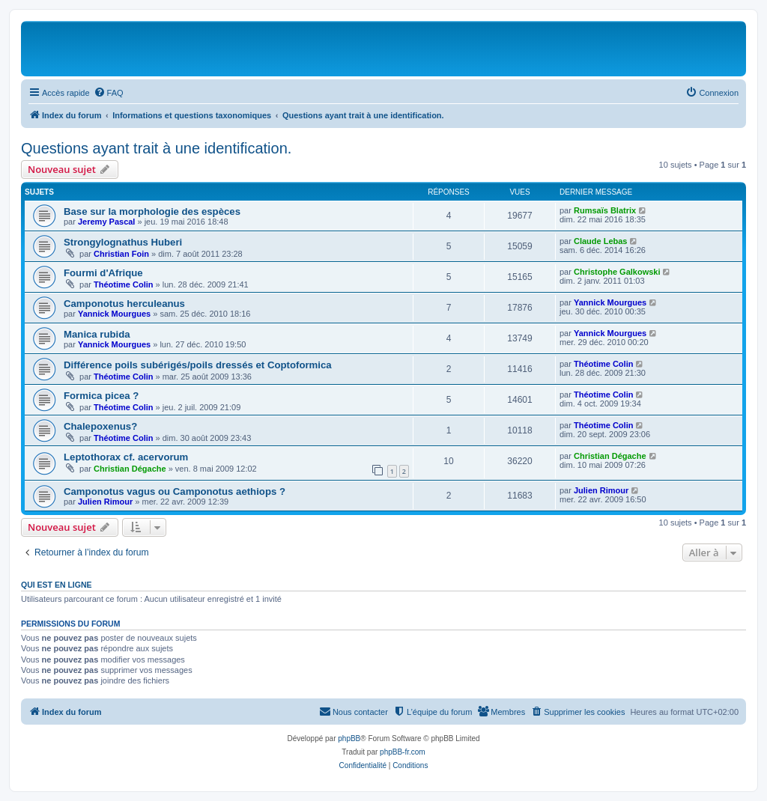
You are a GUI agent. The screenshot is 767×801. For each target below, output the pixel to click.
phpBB (349, 738)
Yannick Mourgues (114, 313)
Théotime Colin (123, 284)
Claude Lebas (601, 241)
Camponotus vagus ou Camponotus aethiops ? (174, 491)
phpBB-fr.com (402, 752)
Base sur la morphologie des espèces (152, 211)
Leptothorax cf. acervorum (126, 457)
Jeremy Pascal (106, 221)
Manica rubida (97, 334)
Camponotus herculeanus (124, 303)
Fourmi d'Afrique (103, 272)
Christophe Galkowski (617, 271)
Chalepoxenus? (100, 426)
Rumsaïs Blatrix (605, 210)
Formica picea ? (101, 395)
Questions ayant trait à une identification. (156, 148)
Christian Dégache (130, 468)
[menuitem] (109, 93)
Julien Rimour (105, 501)
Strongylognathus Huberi (123, 242)
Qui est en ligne (56, 584)
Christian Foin (121, 253)
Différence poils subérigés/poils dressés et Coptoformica (198, 365)
